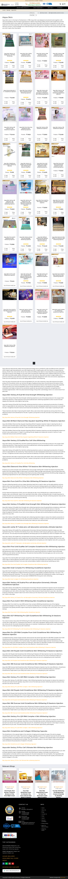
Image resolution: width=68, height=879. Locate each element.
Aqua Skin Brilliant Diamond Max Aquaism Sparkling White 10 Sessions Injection (42, 239)
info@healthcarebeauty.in (27, 824)
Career (43, 818)
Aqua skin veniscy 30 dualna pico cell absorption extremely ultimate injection (42, 311)
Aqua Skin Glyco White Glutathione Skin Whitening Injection (26, 55)
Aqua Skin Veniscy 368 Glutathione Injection (9, 346)
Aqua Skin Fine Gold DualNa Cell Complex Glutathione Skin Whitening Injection (42, 165)
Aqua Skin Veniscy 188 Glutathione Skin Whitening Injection (58, 55)
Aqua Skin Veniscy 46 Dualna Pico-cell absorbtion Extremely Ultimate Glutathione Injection (25, 203)
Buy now (13, 66)
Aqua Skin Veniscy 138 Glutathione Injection (58, 128)
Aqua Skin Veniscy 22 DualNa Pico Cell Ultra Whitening (9, 55)
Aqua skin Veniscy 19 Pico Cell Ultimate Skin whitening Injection (25, 311)
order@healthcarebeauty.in (28, 822)
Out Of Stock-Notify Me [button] (9, 285)
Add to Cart (6, 66)
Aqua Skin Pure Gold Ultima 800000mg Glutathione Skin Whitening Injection (58, 165)
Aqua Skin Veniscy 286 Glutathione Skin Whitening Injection (42, 55)
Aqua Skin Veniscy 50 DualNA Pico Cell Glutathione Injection (42, 275)
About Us (43, 810)
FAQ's (42, 816)
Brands (9, 10)
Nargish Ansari (10, 787)
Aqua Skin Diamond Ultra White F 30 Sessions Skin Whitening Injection (58, 238)
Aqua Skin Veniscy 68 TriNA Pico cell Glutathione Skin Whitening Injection (9, 202)
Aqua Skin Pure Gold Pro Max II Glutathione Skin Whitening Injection (26, 91)
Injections (45, 7)
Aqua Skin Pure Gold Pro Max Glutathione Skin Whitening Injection (58, 275)
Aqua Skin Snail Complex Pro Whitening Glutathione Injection (58, 311)
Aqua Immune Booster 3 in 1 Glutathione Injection (9, 91)
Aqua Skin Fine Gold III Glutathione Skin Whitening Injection (9, 238)
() (63, 4)
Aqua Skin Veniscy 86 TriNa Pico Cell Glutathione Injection (9, 128)
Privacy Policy (44, 823)
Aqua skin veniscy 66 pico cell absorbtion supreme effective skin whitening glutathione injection (26, 276)
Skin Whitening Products (17, 7)
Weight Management (32, 7)
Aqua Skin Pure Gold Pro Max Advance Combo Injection (42, 201)
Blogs (42, 812)
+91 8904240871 (25, 814)
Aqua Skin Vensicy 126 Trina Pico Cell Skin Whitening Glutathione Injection (58, 92)
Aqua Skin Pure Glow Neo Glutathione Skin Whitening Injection (25, 128)
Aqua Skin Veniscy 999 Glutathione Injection (42, 128)
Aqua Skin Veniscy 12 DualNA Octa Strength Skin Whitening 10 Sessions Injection (25, 165)
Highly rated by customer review (56, 12)
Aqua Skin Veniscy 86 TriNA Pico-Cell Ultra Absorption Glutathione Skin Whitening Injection (42, 92)
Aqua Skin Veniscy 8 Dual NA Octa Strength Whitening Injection (26, 238)
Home (4, 10)
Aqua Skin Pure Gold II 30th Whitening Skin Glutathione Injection (58, 201)
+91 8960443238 (25, 812)
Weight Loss (11, 853)
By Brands (54, 7)
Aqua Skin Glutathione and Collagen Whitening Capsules (9, 164)
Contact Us (44, 814)
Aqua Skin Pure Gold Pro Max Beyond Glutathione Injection (9, 311)
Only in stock (43, 12)
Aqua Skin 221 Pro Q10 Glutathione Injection (9, 274)
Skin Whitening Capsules (12, 849)
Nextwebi (62, 877)
